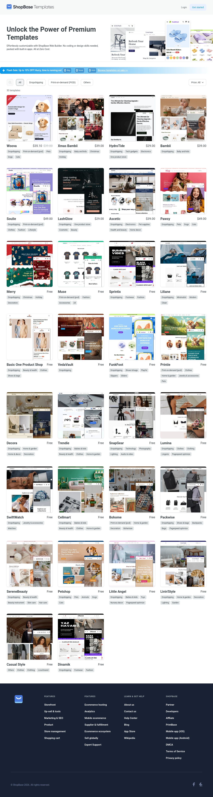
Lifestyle (32, 230)
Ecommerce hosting (96, 704)
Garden (175, 603)
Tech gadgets (132, 151)
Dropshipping (14, 151)
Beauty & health (30, 370)
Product (48, 724)
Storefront (50, 704)
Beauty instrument (16, 603)
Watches (12, 528)
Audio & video (127, 454)
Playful (144, 370)
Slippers (114, 376)
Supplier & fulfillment (96, 724)
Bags (164, 528)
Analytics (90, 711)
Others (11, 670)
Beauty (74, 230)
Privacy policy (173, 758)
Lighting (114, 454)
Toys (143, 597)
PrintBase (171, 724)
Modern (193, 297)
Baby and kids (80, 151)
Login (184, 7)
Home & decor (14, 454)
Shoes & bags (14, 376)
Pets (48, 151)
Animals (85, 597)
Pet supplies (144, 224)
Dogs (10, 157)
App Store (129, 731)
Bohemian (127, 528)
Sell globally (91, 738)
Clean (164, 303)
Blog (126, 724)
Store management (55, 731)
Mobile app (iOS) (175, 731)
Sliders (124, 376)
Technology (131, 449)
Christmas (94, 151)
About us (129, 704)
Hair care (43, 603)
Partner (170, 704)
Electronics (146, 151)
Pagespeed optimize (181, 454)
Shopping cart (52, 738)
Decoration (13, 303)
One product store (118, 157)
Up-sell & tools (52, 711)
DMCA (169, 744)
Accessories (64, 303)
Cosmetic (63, 230)
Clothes (11, 230)
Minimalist (181, 297)
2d (75, 303)
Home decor (135, 230)
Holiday (62, 157)
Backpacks (197, 523)
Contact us (130, 711)
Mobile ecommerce (95, 718)
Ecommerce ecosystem (98, 731)
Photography (144, 449)
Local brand (43, 670)
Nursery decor (116, 603)
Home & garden (169, 376)
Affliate (170, 718)
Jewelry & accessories (189, 376)
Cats (18, 157)
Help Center (130, 718)
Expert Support (93, 744)
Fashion (21, 230)
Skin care (31, 603)
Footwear (130, 297)
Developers (172, 711)
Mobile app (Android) (177, 738)
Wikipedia (129, 738)
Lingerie (165, 454)
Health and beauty (118, 230)
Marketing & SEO (53, 718)
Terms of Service (175, 751)
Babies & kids (80, 449)
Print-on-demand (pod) (33, 151)
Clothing (190, 449)
